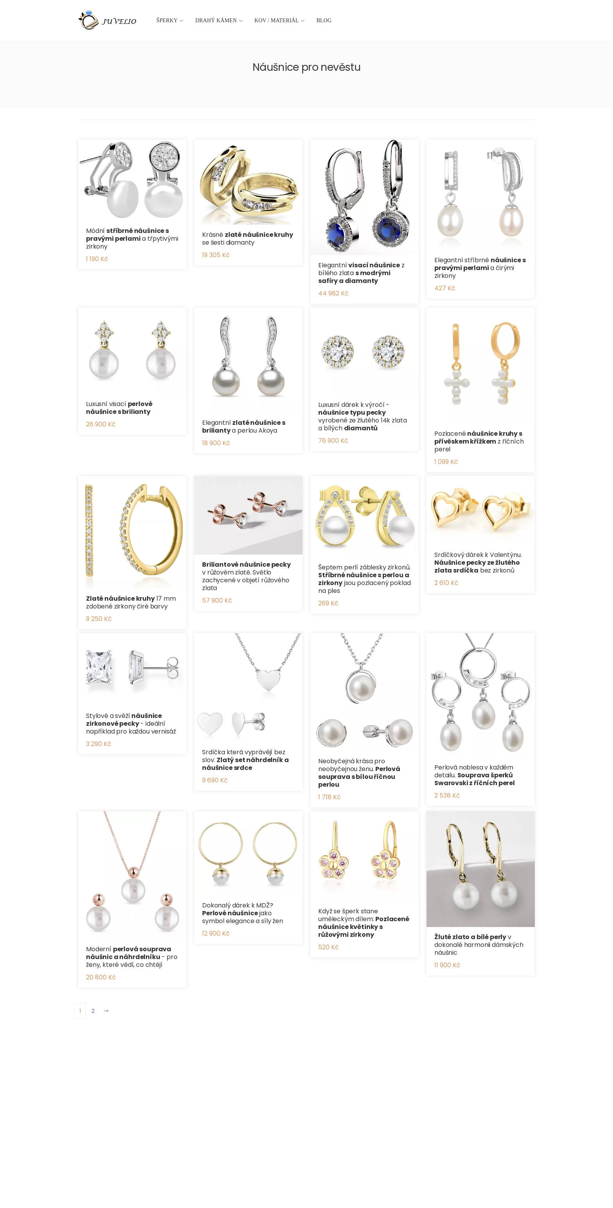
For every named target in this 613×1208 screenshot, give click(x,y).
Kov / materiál (277, 20)
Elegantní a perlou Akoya (243, 426)
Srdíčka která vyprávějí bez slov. (245, 760)
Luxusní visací (119, 407)
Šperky (167, 20)
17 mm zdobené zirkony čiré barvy (131, 602)
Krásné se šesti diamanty (247, 238)
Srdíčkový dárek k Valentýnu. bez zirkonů (478, 562)
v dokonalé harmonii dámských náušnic (478, 944)
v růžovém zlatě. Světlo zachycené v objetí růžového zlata (246, 576)
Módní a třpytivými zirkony (132, 238)
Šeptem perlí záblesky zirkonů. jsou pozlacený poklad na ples (364, 579)
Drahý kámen (216, 20)
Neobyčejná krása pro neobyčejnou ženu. (359, 773)
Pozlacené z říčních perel (479, 441)
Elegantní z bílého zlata (361, 273)
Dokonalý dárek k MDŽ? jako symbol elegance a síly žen (242, 913)
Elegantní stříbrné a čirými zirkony (479, 268)
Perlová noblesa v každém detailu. (474, 775)
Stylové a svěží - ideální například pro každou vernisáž (131, 723)
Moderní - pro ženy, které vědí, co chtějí (131, 957)
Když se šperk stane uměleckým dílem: (363, 923)
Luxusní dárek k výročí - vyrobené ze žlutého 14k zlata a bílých (362, 416)
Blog (324, 20)
